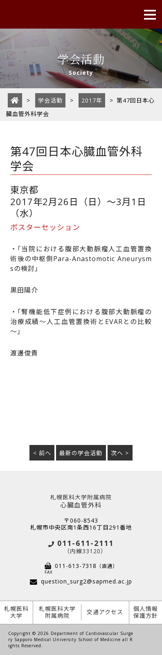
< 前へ (42, 453)
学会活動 (50, 100)
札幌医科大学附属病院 (57, 612)
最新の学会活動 (80, 453)
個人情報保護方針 (145, 612)
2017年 (91, 100)
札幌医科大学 (16, 612)
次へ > (120, 453)
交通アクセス (105, 612)
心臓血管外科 (81, 502)
